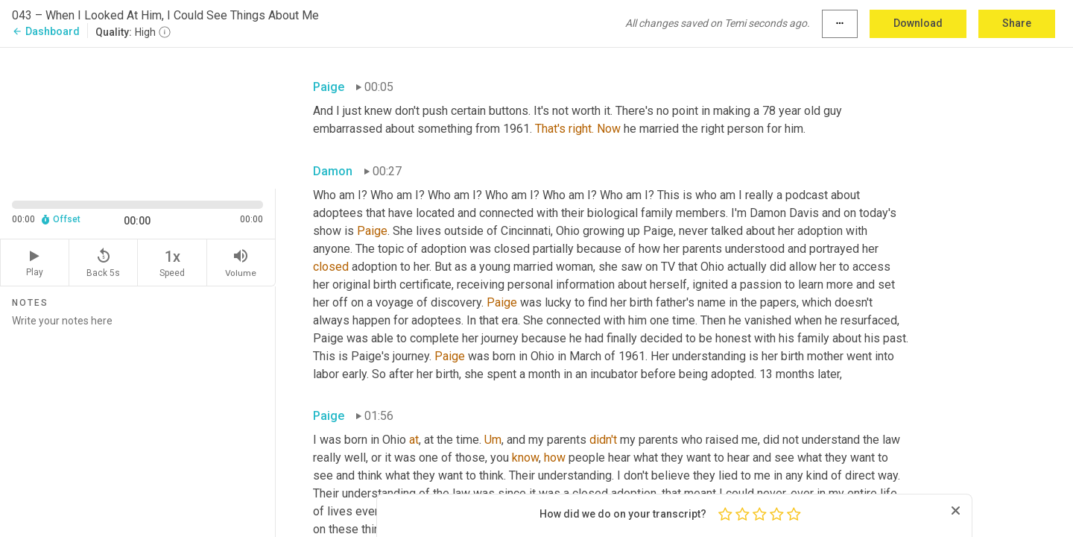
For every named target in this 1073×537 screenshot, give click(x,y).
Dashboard (46, 31)
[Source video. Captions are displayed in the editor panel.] (138, 117)
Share (1016, 23)
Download (918, 23)
